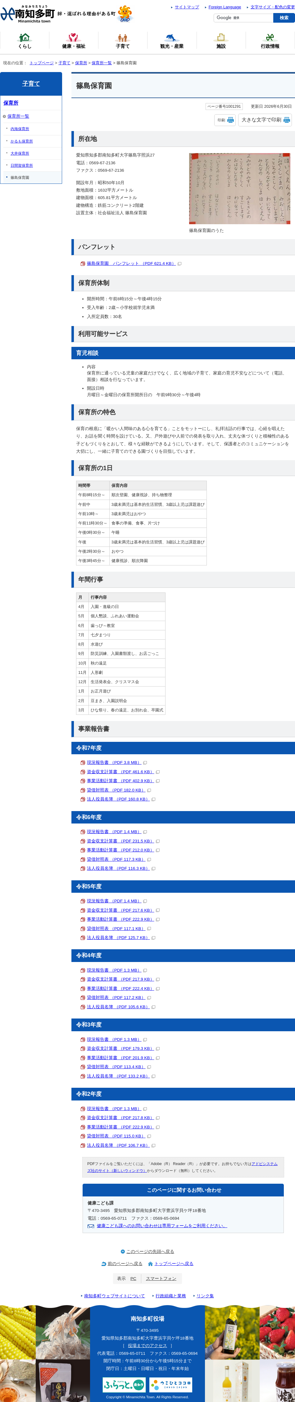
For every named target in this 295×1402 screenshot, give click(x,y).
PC (133, 1278)
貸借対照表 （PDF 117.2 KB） (119, 997)
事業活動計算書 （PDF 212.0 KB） (123, 850)
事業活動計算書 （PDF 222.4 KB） (123, 988)
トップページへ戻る (173, 1263)
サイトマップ (187, 7)
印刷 (221, 120)
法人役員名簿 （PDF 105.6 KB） (121, 1007)
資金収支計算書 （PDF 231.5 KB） (123, 841)
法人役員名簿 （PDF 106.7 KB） (121, 1145)
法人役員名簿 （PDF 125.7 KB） (121, 937)
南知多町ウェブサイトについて (114, 1296)
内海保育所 (20, 129)
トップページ (42, 63)
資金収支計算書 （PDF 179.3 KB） (123, 1048)
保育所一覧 (102, 63)
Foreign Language (225, 7)
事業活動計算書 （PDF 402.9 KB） (123, 780)
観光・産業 (172, 41)
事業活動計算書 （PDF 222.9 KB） (123, 919)
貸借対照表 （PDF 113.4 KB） (119, 1066)
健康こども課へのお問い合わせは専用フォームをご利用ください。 (162, 1225)
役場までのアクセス (147, 1345)
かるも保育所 (22, 141)
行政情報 (270, 41)
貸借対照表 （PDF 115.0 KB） (119, 1136)
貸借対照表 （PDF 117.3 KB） (119, 859)
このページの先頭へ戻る (150, 1251)
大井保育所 (20, 153)
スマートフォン (161, 1278)
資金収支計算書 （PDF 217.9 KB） (123, 979)
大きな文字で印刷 (261, 119)
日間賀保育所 (22, 165)
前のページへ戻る (125, 1263)
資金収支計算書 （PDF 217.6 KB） (123, 910)
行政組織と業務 (171, 1296)
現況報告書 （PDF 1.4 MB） (117, 831)
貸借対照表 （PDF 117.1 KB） (119, 928)
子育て (64, 63)
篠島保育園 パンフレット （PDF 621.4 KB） (134, 263)
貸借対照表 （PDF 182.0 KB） (119, 790)
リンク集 (205, 1296)
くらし (24, 41)
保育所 (81, 63)
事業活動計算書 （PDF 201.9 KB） (123, 1057)
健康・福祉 (73, 41)
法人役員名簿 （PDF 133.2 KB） (121, 1076)
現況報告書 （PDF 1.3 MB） (117, 970)
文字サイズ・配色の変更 (273, 7)
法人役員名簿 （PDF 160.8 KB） (121, 799)
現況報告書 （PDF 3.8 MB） (117, 762)
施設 (221, 41)
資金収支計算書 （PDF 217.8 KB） (123, 1117)
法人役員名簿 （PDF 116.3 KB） (121, 868)
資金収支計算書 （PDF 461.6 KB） (123, 771)
